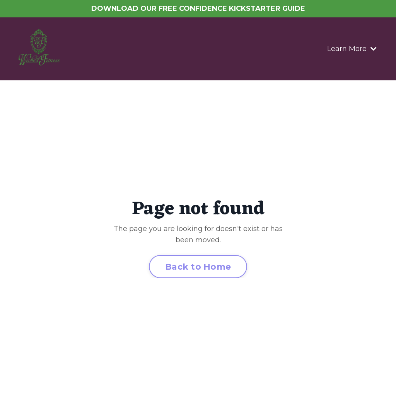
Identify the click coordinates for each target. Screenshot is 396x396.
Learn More (352, 48)
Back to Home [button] (198, 267)
